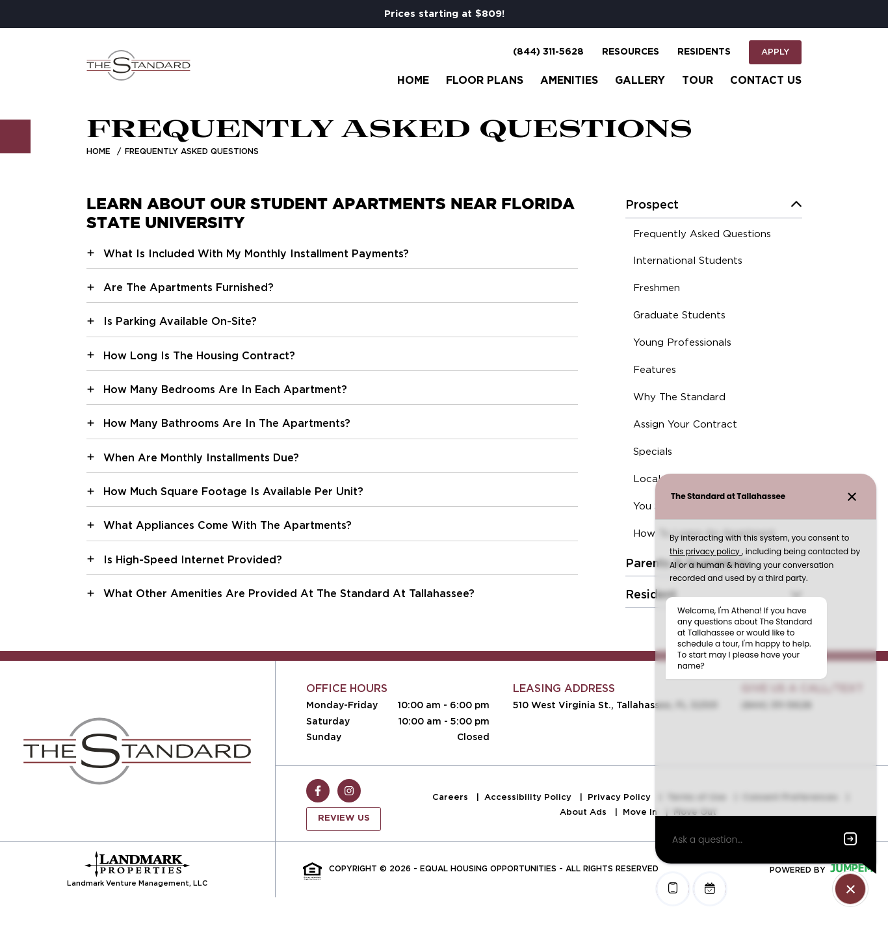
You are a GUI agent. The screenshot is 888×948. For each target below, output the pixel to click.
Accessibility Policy (529, 797)
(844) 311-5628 (548, 52)
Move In (641, 812)
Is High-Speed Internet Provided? (192, 560)
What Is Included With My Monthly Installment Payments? (256, 254)
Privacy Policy (620, 797)
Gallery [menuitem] (640, 80)
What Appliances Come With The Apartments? (227, 525)
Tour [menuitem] (697, 80)
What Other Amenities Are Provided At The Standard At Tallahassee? (289, 593)
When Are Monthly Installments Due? (201, 458)
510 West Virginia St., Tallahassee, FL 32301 (615, 705)
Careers (451, 797)
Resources (630, 52)
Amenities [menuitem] (569, 80)
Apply (775, 52)
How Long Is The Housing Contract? (199, 356)
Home (98, 151)
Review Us (344, 818)
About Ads (584, 812)
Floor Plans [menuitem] (484, 80)
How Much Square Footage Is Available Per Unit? (233, 491)
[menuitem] (702, 236)
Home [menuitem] (413, 80)
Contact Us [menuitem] (766, 80)
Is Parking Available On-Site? (180, 321)
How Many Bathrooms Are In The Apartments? (226, 423)
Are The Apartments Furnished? (188, 287)
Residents (704, 52)
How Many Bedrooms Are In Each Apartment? (225, 389)
